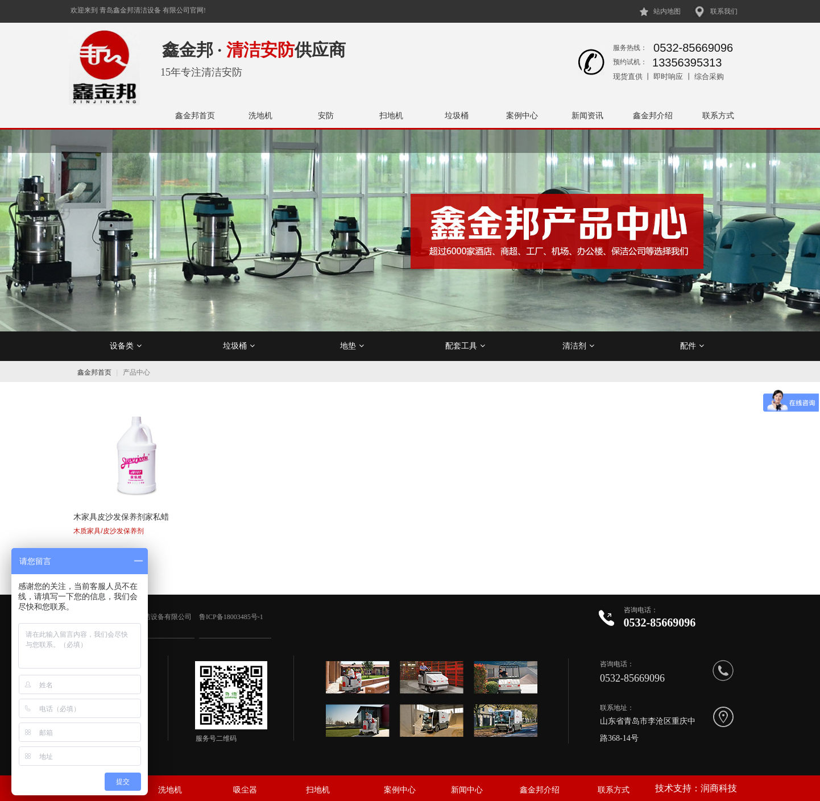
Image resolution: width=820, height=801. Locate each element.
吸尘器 (245, 783)
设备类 (126, 345)
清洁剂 (578, 345)
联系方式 (718, 115)
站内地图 (667, 11)
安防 (326, 115)
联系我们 (724, 11)
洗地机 (260, 115)
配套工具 (465, 345)
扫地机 (391, 115)
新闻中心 (467, 783)
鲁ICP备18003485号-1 (232, 610)
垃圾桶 (457, 115)
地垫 (352, 345)
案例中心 (522, 115)
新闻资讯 (587, 115)
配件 (692, 345)
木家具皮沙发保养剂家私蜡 (121, 511)
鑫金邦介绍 (653, 115)
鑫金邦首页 (195, 115)
